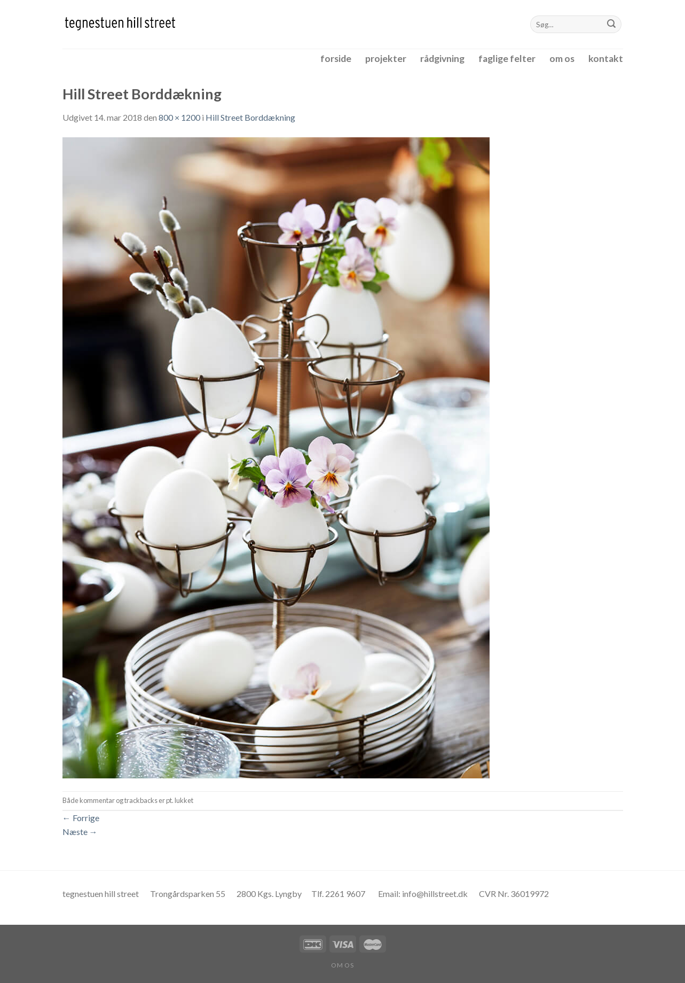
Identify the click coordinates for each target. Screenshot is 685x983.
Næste (80, 831)
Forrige (80, 818)
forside (335, 58)
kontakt (605, 58)
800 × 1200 (179, 117)
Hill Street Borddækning (250, 117)
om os (561, 58)
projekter (385, 58)
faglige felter (507, 58)
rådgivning (442, 58)
